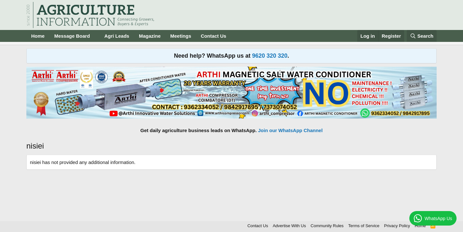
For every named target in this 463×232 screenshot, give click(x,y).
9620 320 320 (269, 56)
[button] (94, 36)
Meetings (180, 36)
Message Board (72, 36)
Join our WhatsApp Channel (290, 130)
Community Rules (327, 225)
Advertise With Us (289, 225)
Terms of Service (363, 225)
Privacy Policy (397, 225)
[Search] (422, 36)
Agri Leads (116, 36)
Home (38, 36)
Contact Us (213, 36)
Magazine (150, 36)
